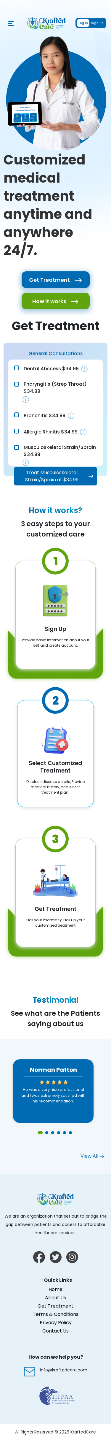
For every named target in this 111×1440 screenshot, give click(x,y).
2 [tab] (47, 1133)
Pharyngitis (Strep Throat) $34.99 (55, 388)
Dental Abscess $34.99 (51, 368)
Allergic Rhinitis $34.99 (51, 431)
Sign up (97, 23)
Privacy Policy (56, 1322)
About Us (55, 1297)
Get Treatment (55, 280)
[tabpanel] (53, 1091)
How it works (55, 301)
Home (55, 1289)
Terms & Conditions (55, 1314)
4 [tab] (59, 1133)
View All (92, 1156)
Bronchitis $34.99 (44, 415)
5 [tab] (64, 1133)
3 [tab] (53, 1133)
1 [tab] (41, 1133)
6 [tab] (70, 1133)
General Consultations (55, 353)
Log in (83, 23)
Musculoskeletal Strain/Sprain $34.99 (60, 451)
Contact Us (55, 1330)
